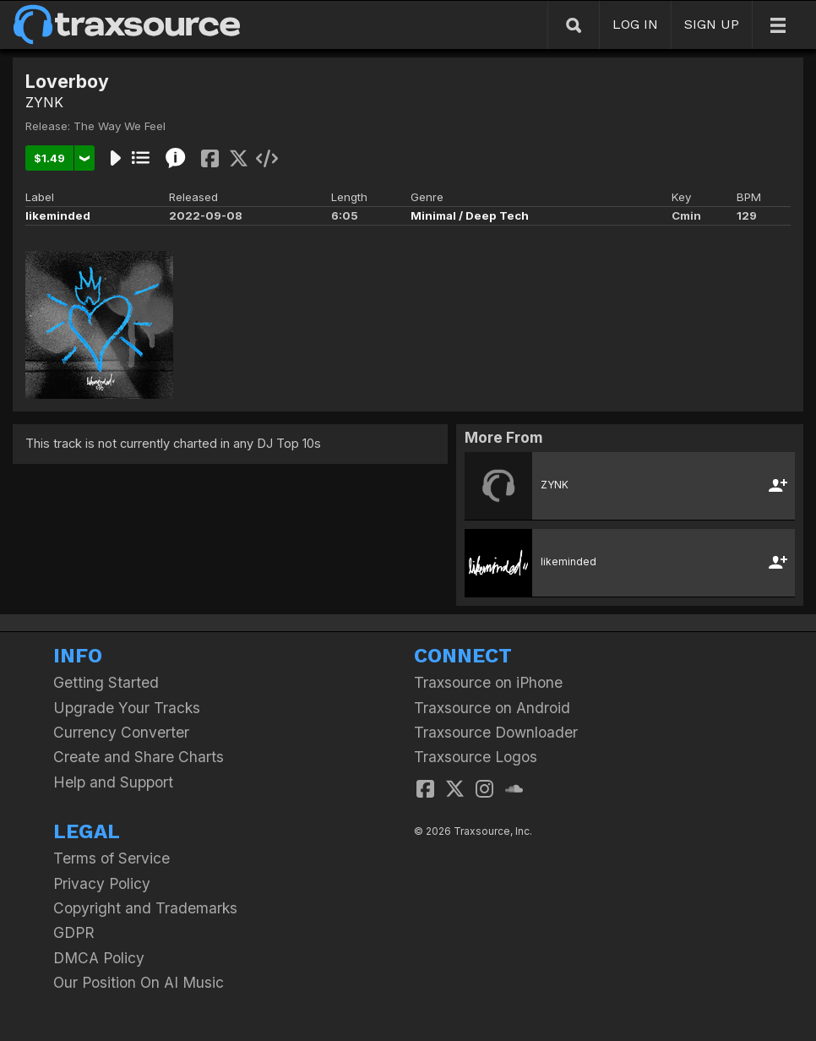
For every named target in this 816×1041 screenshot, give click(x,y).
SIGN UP (711, 24)
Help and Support (113, 782)
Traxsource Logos (475, 757)
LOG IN (635, 24)
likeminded (57, 215)
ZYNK (44, 102)
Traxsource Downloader (496, 732)
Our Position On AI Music (138, 982)
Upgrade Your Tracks (126, 708)
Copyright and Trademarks (145, 908)
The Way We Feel (119, 126)
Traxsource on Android (492, 708)
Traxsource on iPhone (488, 682)
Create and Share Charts (138, 757)
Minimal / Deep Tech (470, 215)
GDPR (74, 932)
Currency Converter (121, 732)
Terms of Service (111, 858)
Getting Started (106, 682)
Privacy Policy (101, 883)
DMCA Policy (98, 958)
